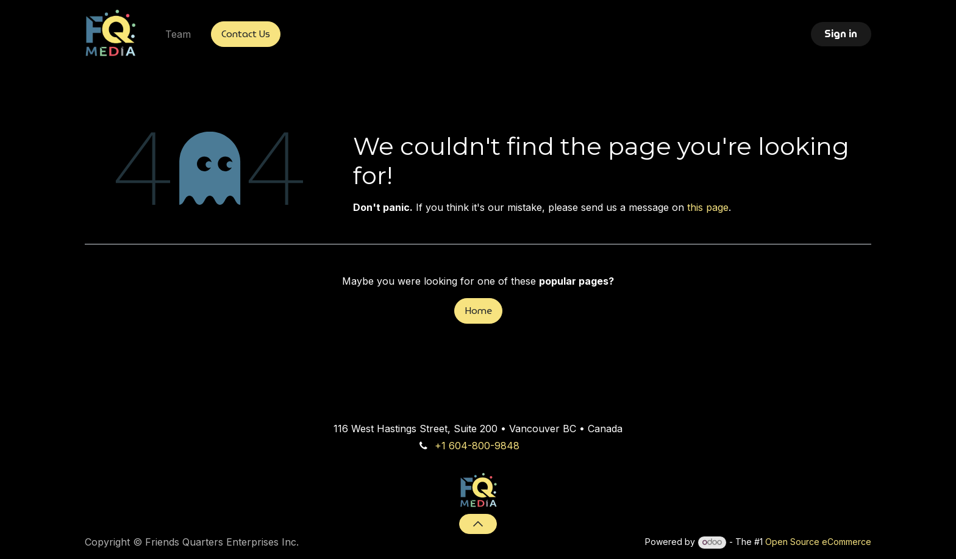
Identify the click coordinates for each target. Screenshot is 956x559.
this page (708, 207)
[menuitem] (178, 34)
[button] (477, 523)
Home (478, 310)
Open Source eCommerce (818, 541)
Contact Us (245, 33)
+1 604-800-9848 (477, 446)
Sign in (840, 33)
